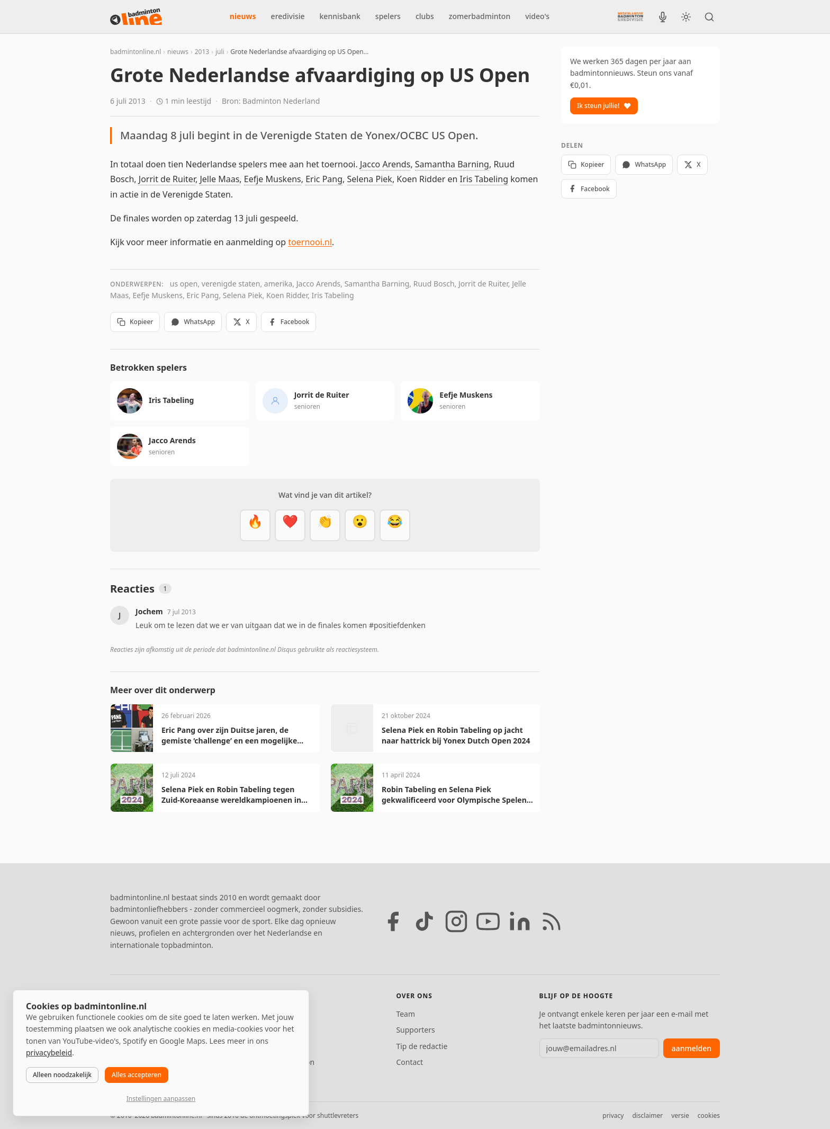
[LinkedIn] (519, 921)
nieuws (243, 16)
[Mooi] (290, 525)
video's (537, 16)
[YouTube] (488, 921)
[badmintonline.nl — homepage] (136, 16)
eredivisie (288, 16)
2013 (202, 51)
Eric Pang (323, 179)
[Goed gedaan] (325, 525)
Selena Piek (369, 179)
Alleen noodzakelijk (62, 1074)
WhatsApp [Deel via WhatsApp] (193, 321)
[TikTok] (424, 921)
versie (680, 1115)
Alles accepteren (136, 1074)
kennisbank (340, 16)
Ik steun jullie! (604, 105)
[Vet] (255, 525)
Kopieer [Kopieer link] (135, 321)
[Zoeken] (709, 17)
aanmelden (691, 1048)
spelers (388, 16)
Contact (409, 1062)
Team (405, 1014)
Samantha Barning (452, 164)
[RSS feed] (551, 921)
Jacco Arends (385, 164)
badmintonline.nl (135, 51)
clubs (425, 16)
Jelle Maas (219, 179)
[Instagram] (456, 921)
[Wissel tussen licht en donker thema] (686, 17)
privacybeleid (49, 1052)
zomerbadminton (479, 16)
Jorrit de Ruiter (167, 179)
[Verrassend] (360, 525)
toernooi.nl (310, 242)
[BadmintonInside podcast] (662, 17)
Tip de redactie (421, 1046)
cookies (709, 1115)
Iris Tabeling (484, 179)
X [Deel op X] (241, 321)
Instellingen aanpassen (161, 1098)
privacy (613, 1115)
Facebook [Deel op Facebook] (289, 321)
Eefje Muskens (272, 179)
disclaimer (647, 1115)
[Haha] (395, 525)
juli (219, 51)
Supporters (415, 1030)
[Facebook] (392, 921)
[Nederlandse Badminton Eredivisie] (630, 16)
